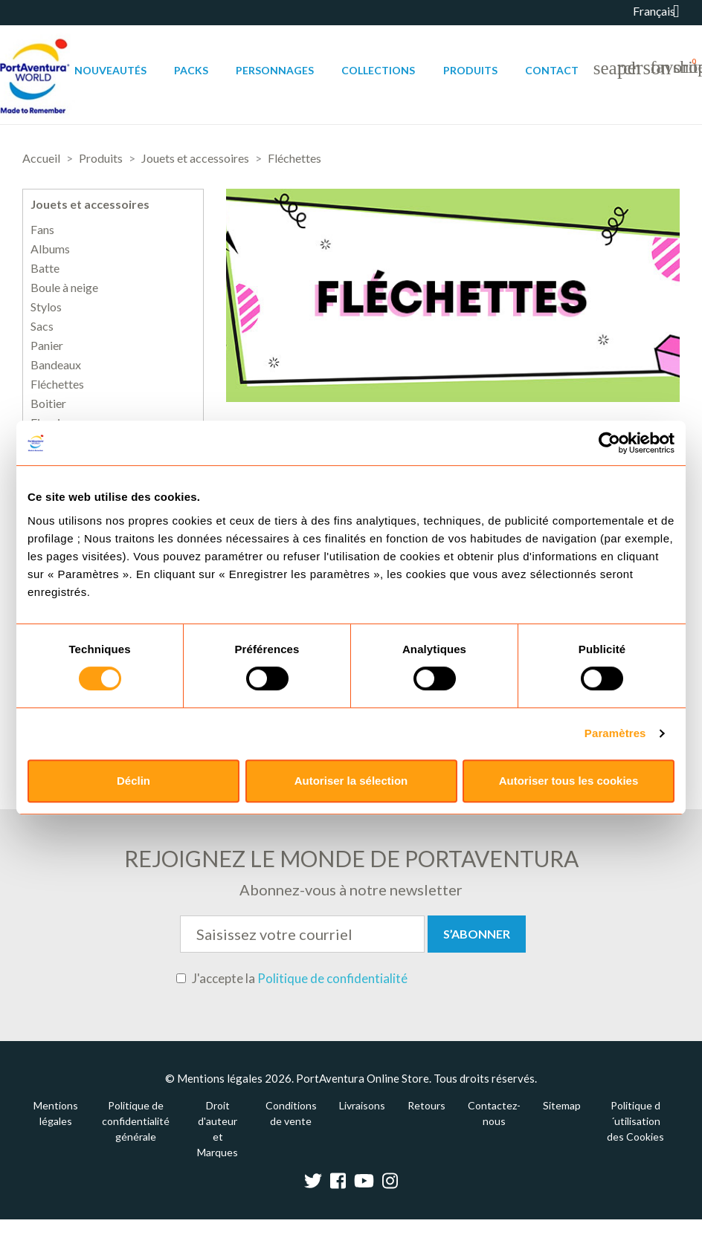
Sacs (42, 326)
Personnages (275, 70)
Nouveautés (110, 70)
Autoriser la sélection (351, 780)
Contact (552, 70)
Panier (46, 345)
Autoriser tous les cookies (569, 780)
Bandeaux (55, 365)
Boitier (48, 403)
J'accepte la (292, 978)
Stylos (46, 307)
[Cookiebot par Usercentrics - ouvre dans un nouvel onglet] (609, 443)
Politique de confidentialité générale (136, 1121)
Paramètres (615, 733)
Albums (50, 249)
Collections (378, 70)
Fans (42, 229)
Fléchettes (57, 384)
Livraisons (362, 1105)
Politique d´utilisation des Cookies (635, 1121)
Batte (44, 268)
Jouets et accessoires (89, 204)
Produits (470, 70)
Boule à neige (64, 287)
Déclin (133, 780)
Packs (191, 70)
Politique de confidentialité (332, 978)
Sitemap (562, 1105)
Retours (426, 1105)
